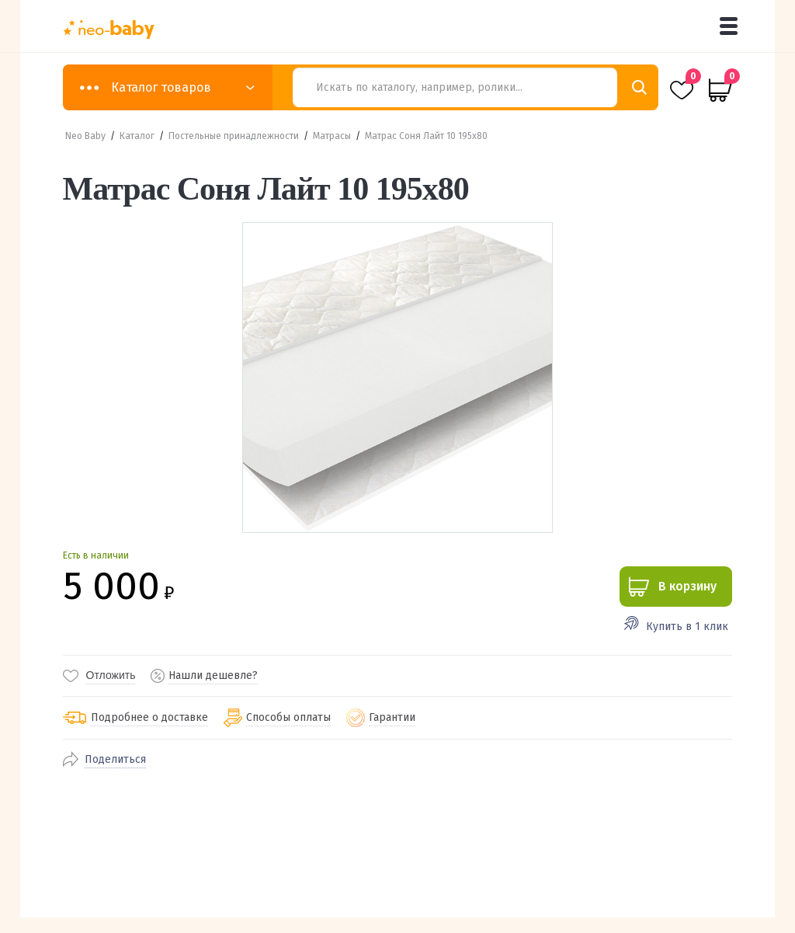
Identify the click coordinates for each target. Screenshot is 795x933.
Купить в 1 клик (687, 626)
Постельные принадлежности (233, 136)
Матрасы (332, 136)
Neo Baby (85, 136)
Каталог (137, 136)
